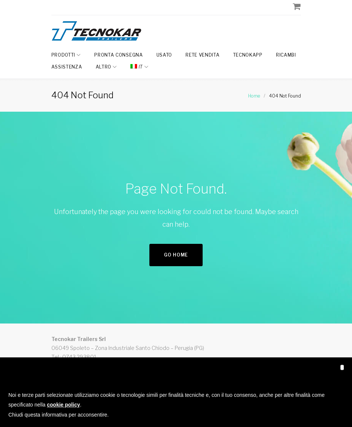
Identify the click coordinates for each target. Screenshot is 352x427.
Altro (104, 67)
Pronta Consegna (118, 55)
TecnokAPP (248, 55)
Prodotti (63, 55)
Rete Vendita (202, 55)
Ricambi (286, 55)
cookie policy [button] (63, 405)
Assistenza (66, 67)
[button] (342, 367)
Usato (164, 55)
